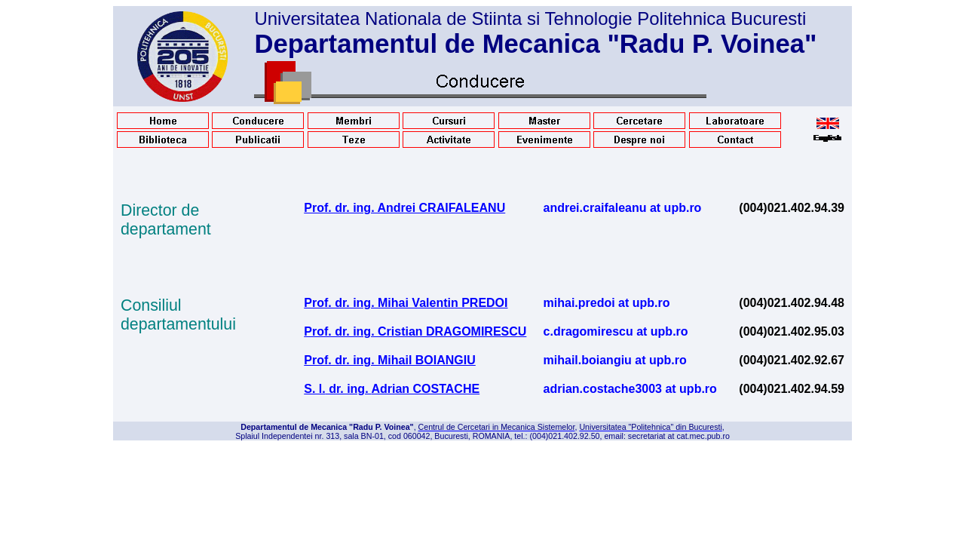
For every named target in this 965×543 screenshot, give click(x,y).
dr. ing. (349, 388)
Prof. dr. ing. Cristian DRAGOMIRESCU (415, 331)
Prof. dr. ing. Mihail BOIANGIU (390, 360)
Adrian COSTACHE (425, 388)
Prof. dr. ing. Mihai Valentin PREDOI (405, 302)
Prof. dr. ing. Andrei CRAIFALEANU (404, 207)
